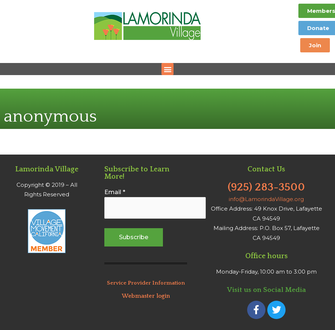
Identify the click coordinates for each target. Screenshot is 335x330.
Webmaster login (146, 296)
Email (114, 192)
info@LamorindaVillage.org (266, 199)
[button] (167, 69)
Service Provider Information (146, 283)
